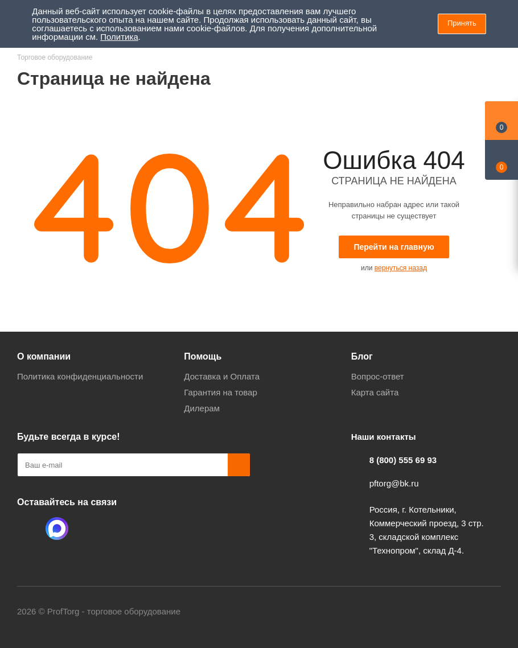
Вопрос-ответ (377, 376)
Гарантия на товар (220, 392)
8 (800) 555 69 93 (403, 460)
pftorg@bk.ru (394, 483)
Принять (461, 23)
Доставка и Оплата (222, 376)
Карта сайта (375, 392)
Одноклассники (28, 528)
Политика (119, 37)
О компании (44, 356)
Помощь (202, 356)
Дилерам (202, 408)
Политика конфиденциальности (80, 376)
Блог (362, 356)
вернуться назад (401, 268)
